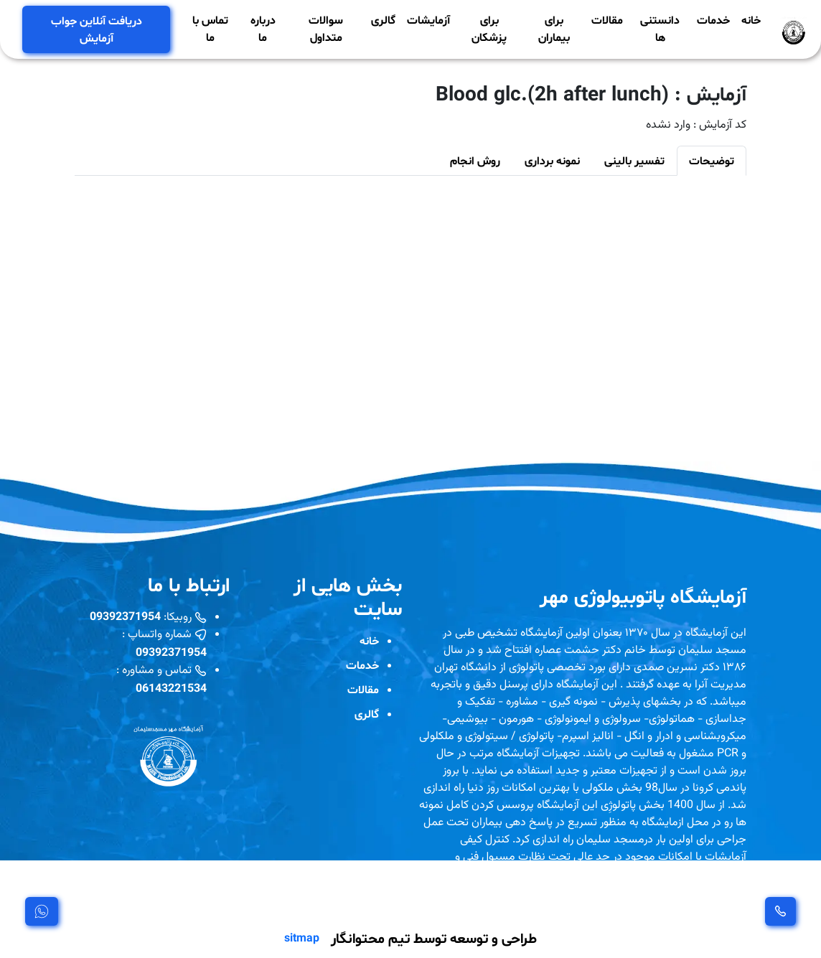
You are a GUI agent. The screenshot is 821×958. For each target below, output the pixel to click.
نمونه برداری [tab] (552, 160)
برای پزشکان (489, 28)
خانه (751, 20)
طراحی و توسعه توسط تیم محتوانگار (434, 937)
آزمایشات (428, 20)
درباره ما (263, 28)
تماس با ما (210, 28)
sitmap (301, 938)
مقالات (607, 20)
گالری (383, 20)
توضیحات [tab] (711, 160)
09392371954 (125, 616)
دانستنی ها (660, 28)
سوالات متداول (326, 28)
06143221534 (171, 688)
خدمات (713, 20)
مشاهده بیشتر (460, 897)
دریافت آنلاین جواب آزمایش (96, 29)
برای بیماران (554, 28)
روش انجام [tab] (475, 160)
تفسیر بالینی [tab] (634, 160)
